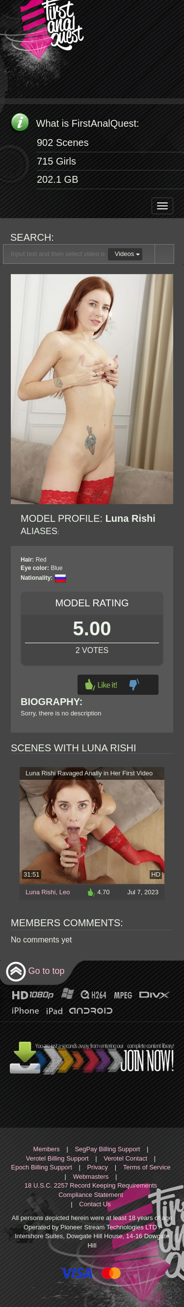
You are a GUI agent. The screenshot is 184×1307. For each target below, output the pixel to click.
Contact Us (94, 1204)
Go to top (35, 972)
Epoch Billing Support (41, 1167)
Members (46, 1149)
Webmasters (91, 1176)
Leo (64, 892)
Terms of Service (147, 1167)
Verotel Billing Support (57, 1158)
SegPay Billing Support (107, 1149)
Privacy (97, 1167)
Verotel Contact (125, 1158)
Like (101, 684)
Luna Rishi (40, 892)
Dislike (134, 684)
